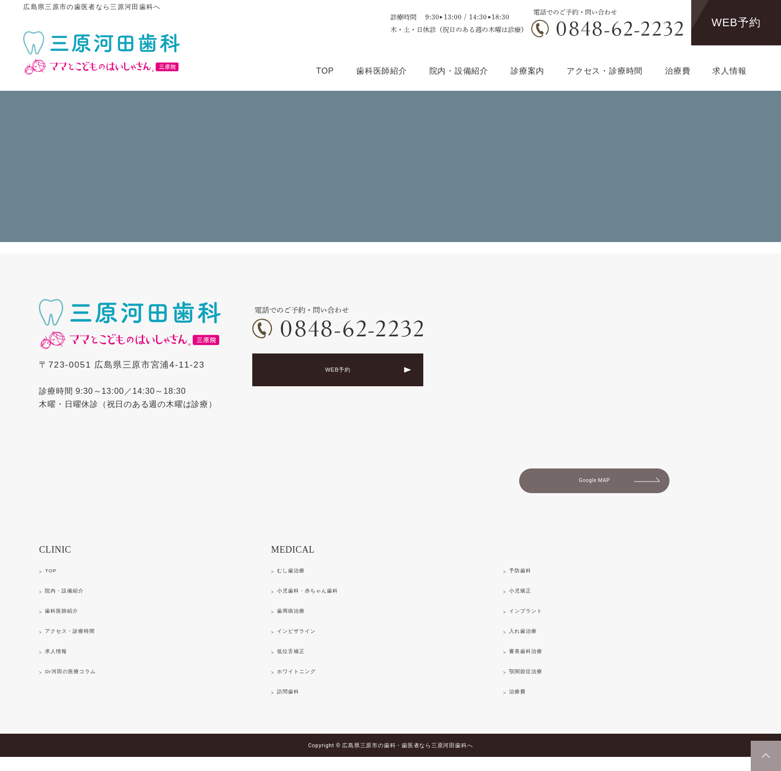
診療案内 (527, 70)
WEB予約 (735, 22)
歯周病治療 (298, 619)
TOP (325, 70)
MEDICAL (304, 555)
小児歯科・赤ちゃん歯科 (323, 598)
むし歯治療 (298, 576)
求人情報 (729, 70)
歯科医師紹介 (381, 70)
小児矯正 (525, 598)
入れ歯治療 (530, 640)
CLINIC (63, 555)
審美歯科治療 (534, 661)
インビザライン (306, 640)
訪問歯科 (293, 703)
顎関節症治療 (534, 682)
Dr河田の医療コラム (83, 682)
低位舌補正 (298, 661)
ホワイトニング (306, 682)
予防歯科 (525, 576)
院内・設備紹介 (458, 70)
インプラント (534, 619)
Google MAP (594, 484)
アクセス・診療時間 (605, 70)
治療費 (677, 70)
